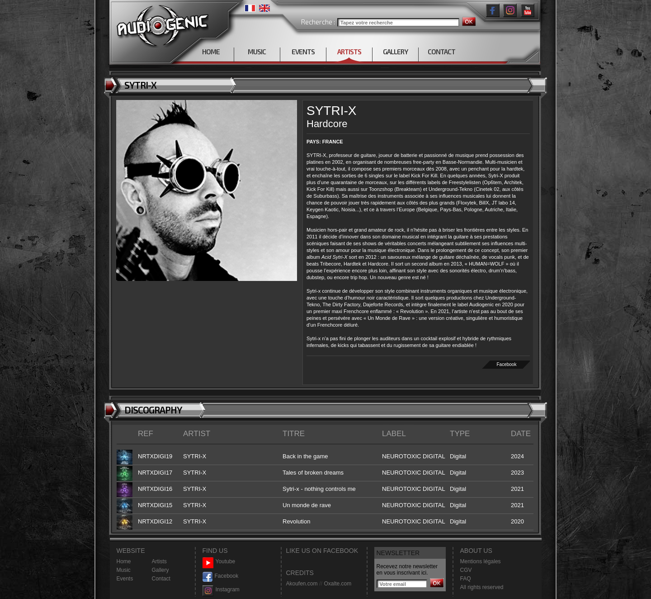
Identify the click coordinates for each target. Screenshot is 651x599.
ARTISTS (349, 52)
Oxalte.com (337, 583)
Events (125, 578)
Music (124, 570)
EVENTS (303, 52)
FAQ (465, 578)
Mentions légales (480, 561)
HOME (211, 52)
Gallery (160, 570)
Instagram (221, 589)
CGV (466, 570)
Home (124, 561)
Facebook (507, 364)
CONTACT (441, 52)
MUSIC (257, 52)
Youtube (219, 561)
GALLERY (395, 52)
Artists (159, 561)
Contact (161, 578)
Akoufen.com (302, 583)
